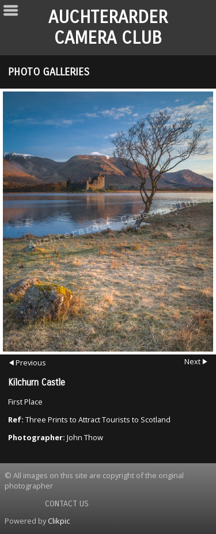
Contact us (67, 504)
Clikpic (59, 521)
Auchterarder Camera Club (108, 27)
